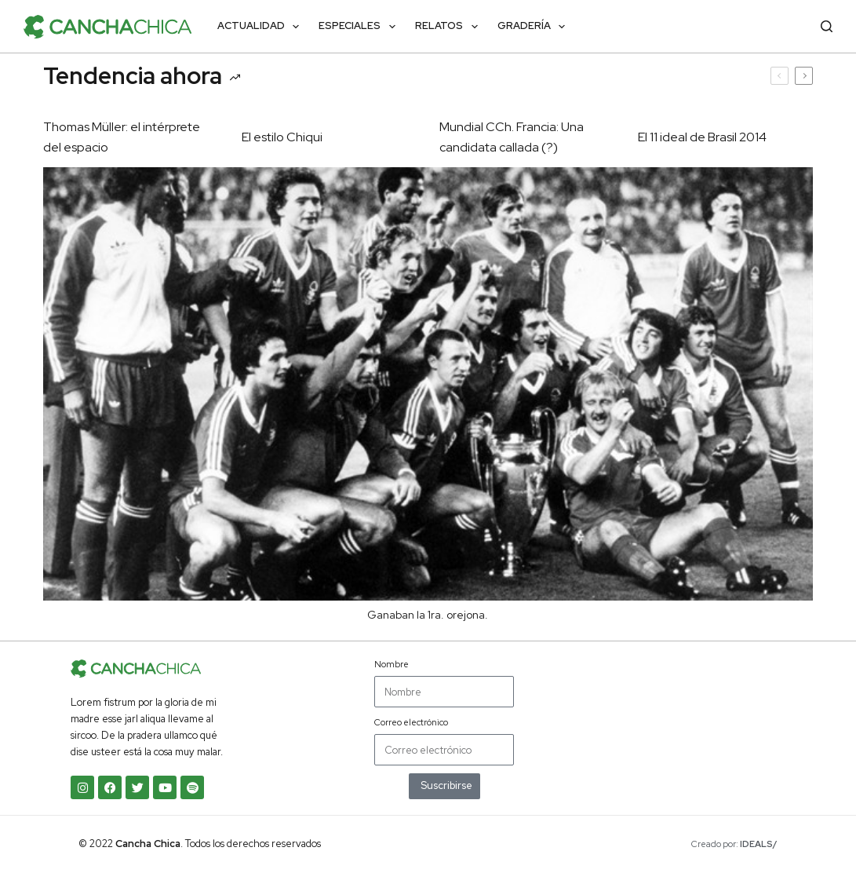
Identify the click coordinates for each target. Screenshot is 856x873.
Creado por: (734, 843)
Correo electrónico (411, 722)
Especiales (360, 26)
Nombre (391, 664)
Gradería (534, 26)
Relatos (449, 26)
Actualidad (261, 26)
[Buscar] (826, 26)
